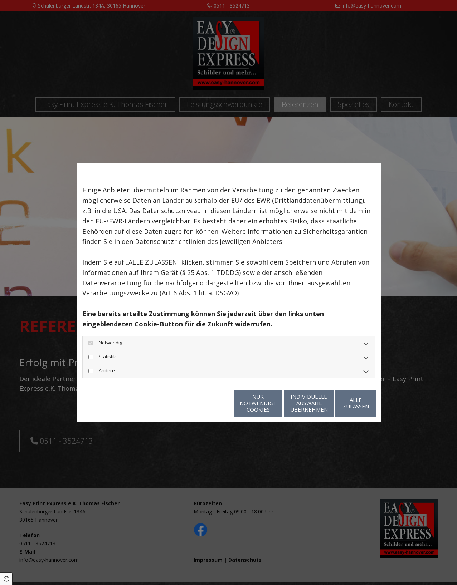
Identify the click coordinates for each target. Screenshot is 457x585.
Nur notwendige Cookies (207, 403)
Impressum (148, 403)
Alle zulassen (343, 403)
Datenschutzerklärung (105, 403)
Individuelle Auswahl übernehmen (275, 403)
